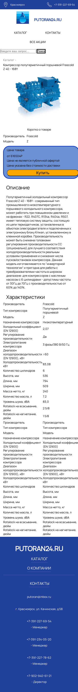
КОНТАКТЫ (52, 33)
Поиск (41, 51)
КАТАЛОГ (20, 33)
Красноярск (17, 4)
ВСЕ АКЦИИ (38, 42)
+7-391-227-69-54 (64, 4)
